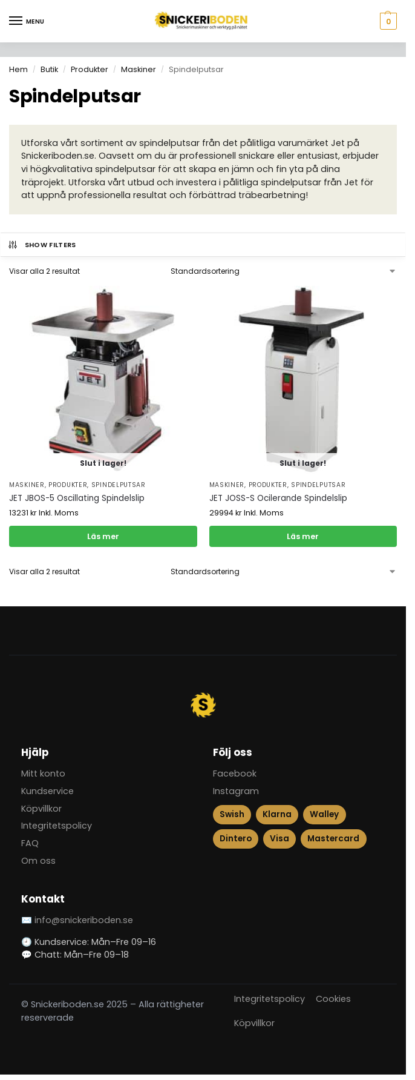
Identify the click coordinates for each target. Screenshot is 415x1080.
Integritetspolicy (56, 826)
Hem (18, 69)
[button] (387, 21)
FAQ (30, 843)
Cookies (333, 999)
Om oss (38, 861)
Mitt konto (43, 773)
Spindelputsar (118, 484)
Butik (49, 69)
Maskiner (138, 69)
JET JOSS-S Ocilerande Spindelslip (278, 498)
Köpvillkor (41, 809)
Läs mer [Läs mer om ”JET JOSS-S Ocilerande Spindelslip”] (303, 536)
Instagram (236, 791)
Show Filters (41, 244)
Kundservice (47, 791)
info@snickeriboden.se (83, 920)
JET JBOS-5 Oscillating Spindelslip (77, 498)
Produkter (89, 69)
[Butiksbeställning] (284, 271)
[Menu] (27, 21)
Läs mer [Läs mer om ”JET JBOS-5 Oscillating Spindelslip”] (103, 536)
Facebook (235, 773)
